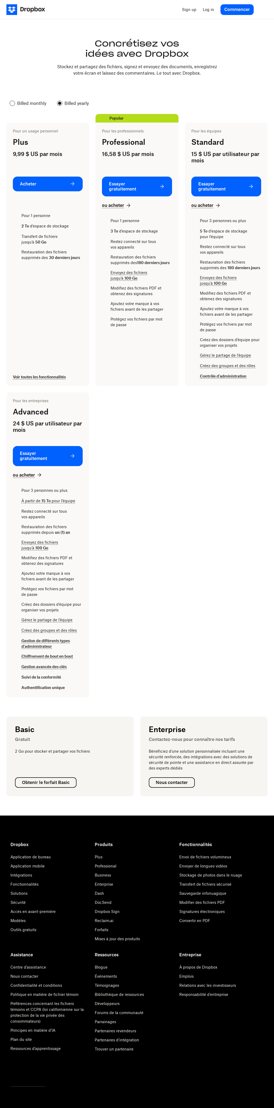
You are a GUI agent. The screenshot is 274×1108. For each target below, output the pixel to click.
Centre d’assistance (28, 967)
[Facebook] (25, 1072)
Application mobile (27, 866)
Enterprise (104, 884)
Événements (106, 976)
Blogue (101, 967)
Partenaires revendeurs (115, 1031)
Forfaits (101, 929)
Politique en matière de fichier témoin (44, 994)
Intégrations (21, 875)
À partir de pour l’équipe (48, 500)
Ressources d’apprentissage (35, 1048)
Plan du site (21, 1039)
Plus (98, 857)
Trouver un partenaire (114, 1049)
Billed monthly (28, 103)
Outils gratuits (23, 929)
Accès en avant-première (33, 911)
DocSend (103, 902)
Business (103, 875)
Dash (99, 893)
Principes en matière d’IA (32, 1030)
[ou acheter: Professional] (117, 205)
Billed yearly (73, 103)
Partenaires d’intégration (117, 1040)
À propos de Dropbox (198, 967)
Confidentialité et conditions (36, 985)
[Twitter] (13, 1072)
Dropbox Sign (107, 911)
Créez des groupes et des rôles (227, 365)
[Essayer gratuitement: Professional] (137, 186)
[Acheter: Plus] (48, 184)
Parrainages (105, 1021)
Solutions (19, 893)
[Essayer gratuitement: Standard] (226, 186)
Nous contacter (24, 976)
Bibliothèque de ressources (119, 994)
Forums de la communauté (119, 1012)
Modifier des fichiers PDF (202, 902)
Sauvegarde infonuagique (202, 893)
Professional (105, 866)
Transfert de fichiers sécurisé (205, 884)
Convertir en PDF (194, 920)
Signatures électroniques (202, 911)
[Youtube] (37, 1072)
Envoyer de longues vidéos (203, 866)
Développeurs (107, 1003)
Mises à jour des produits (117, 938)
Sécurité (18, 902)
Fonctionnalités (24, 884)
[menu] (262, 9)
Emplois (186, 976)
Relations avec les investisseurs (207, 985)
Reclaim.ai (104, 920)
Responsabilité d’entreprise (203, 994)
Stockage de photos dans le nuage (210, 875)
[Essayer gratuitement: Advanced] (48, 456)
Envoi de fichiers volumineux (205, 857)
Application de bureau (30, 857)
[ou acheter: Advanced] (28, 475)
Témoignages (107, 985)
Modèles (18, 920)
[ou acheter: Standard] (206, 205)
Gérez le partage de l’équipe (225, 355)
